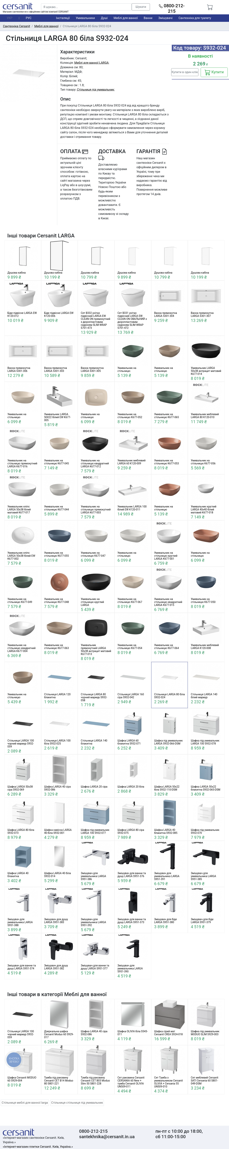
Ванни (148, 18)
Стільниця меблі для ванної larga (25, 1102)
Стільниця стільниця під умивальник (77, 1102)
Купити (214, 72)
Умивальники (85, 18)
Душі (104, 18)
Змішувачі (165, 18)
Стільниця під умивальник (95, 89)
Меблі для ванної (126, 18)
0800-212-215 (172, 8)
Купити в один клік (185, 72)
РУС (28, 18)
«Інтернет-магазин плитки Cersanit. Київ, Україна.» (38, 1146)
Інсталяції (63, 18)
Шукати (141, 7)
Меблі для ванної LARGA (91, 63)
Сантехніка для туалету (194, 18)
